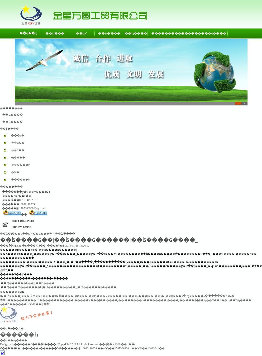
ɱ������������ (55, 300)
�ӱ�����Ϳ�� (115, 296)
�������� (161, 33)
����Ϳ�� (115, 300)
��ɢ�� (17, 150)
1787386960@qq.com (32, 208)
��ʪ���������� (18, 300)
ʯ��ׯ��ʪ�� (215, 300)
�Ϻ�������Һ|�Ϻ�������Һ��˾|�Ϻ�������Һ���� (65, 287)
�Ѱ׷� (15, 172)
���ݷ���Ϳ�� (141, 296)
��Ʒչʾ (81, 33)
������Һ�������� (146, 300)
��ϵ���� (214, 33)
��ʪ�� (17, 142)
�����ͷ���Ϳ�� (89, 300)
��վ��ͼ (106, 344)
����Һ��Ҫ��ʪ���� (35, 283)
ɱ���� (18, 157)
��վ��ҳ (28, 33)
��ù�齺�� (58, 296)
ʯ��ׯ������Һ (14, 304)
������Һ (20, 164)
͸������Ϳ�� (3, 296)
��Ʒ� (159, 296)
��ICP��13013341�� (148, 348)
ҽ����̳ (13, 296)
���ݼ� (17, 135)
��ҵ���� (108, 33)
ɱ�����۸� (197, 296)
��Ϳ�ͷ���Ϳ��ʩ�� (85, 296)
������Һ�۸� (221, 296)
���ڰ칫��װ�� (34, 296)
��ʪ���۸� (175, 296)
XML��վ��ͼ (39, 304)
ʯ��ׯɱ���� (239, 300)
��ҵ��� (54, 33)
